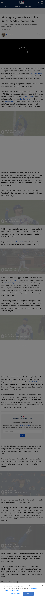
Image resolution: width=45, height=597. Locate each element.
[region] (22, 590)
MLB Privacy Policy (33, 588)
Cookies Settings (15, 593)
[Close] (42, 585)
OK (28, 593)
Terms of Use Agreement (12, 590)
